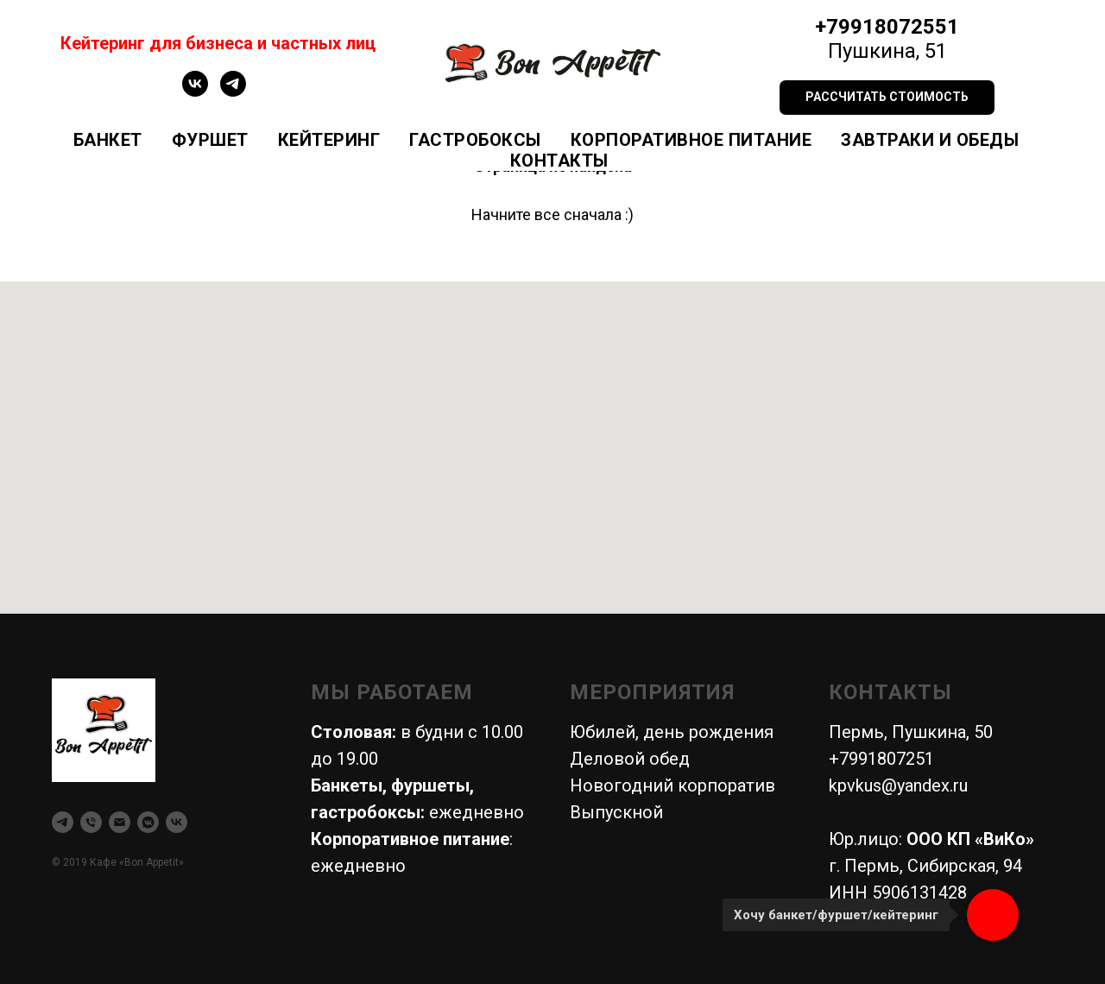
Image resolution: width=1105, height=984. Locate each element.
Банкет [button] (107, 139)
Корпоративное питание (691, 139)
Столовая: (353, 732)
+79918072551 (887, 27)
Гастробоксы (475, 139)
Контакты (559, 160)
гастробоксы (365, 812)
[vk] (195, 92)
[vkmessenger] (148, 822)
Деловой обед (630, 758)
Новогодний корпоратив (672, 785)
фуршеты (430, 785)
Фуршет (210, 139)
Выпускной (616, 812)
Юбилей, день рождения (672, 732)
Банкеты (346, 785)
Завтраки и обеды (930, 139)
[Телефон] (91, 822)
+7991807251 (881, 758)
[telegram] (233, 92)
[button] (887, 97)
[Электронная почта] (119, 822)
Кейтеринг (329, 139)
